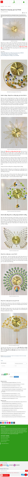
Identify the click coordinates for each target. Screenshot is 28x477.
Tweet (2, 360)
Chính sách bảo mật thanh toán (5, 437)
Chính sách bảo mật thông (4, 438)
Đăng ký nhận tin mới (4, 468)
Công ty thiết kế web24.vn (5, 443)
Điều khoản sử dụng (3, 441)
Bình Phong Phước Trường (9, 472)
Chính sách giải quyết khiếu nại (5, 440)
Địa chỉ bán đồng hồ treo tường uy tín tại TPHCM (10, 55)
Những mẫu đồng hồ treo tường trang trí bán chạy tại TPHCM (12, 52)
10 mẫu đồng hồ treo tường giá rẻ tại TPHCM (9, 54)
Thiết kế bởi (15, 472)
